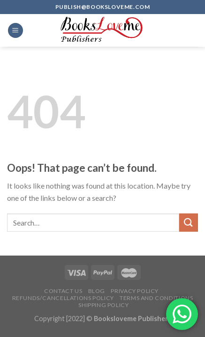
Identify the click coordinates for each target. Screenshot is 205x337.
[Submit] (188, 222)
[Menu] (15, 30)
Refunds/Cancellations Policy (63, 297)
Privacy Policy (135, 290)
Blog (96, 290)
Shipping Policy (103, 304)
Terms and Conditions (156, 297)
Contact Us (63, 290)
